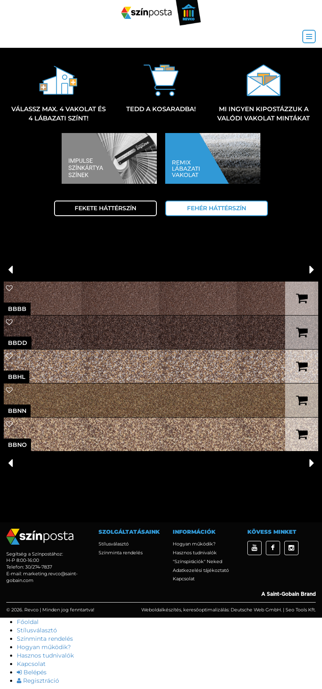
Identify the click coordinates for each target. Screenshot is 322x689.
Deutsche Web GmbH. (256, 610)
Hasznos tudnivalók (195, 553)
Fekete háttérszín (105, 208)
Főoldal (28, 622)
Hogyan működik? (194, 544)
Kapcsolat (184, 579)
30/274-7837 (38, 567)
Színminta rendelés (121, 553)
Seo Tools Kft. (301, 610)
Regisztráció (38, 680)
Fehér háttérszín (216, 208)
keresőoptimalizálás (206, 610)
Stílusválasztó (114, 544)
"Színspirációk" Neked (197, 561)
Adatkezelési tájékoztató (201, 570)
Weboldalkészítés (161, 610)
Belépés (32, 672)
